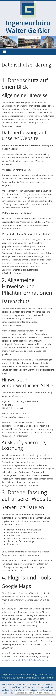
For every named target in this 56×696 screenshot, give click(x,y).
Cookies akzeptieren (24, 693)
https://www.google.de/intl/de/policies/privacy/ (24, 659)
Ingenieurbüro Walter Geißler (28, 26)
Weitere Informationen (45, 693)
